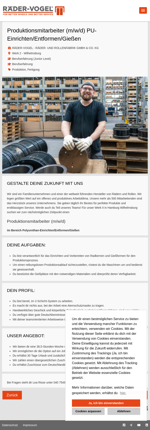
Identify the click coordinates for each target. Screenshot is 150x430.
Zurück (12, 395)
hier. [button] (123, 393)
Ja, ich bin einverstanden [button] (106, 403)
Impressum (30, 425)
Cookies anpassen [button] (88, 411)
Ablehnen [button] (124, 411)
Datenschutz (10, 425)
